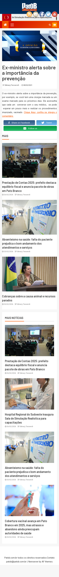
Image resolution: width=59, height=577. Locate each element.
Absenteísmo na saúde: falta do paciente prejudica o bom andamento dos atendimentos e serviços (27, 243)
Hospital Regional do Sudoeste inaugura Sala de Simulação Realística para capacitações (29, 418)
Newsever (33, 561)
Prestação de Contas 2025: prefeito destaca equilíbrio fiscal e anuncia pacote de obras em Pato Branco (29, 186)
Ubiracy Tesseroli (12, 85)
